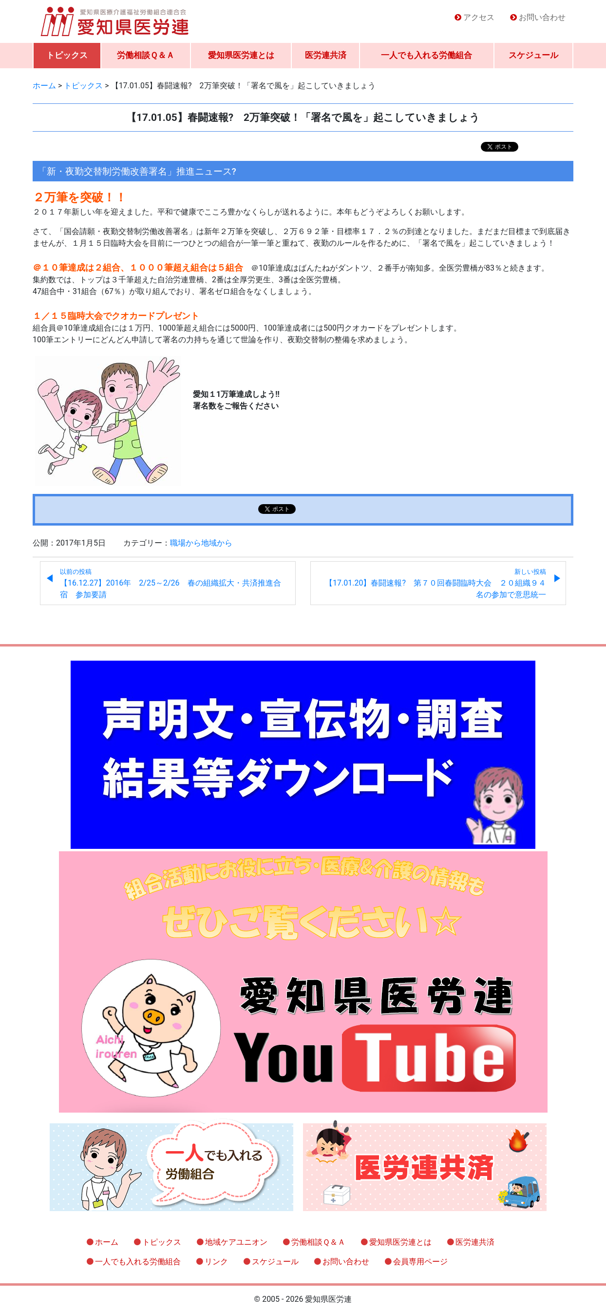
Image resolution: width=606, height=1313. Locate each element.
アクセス (478, 17)
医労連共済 (325, 55)
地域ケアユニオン (236, 1242)
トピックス (67, 55)
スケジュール (533, 55)
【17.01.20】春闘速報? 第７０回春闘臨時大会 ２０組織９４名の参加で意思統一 (435, 583)
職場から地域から (201, 543)
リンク (216, 1261)
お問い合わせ (542, 17)
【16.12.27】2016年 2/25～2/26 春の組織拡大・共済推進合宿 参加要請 (170, 583)
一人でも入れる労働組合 (426, 55)
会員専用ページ (420, 1261)
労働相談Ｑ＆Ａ (145, 55)
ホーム (106, 1242)
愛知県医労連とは (241, 55)
